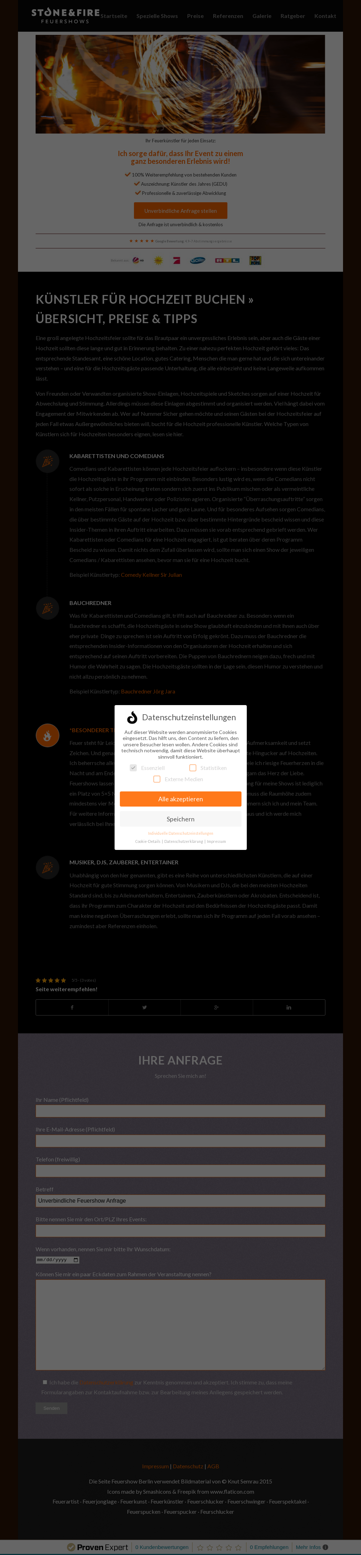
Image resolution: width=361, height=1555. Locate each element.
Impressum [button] (216, 841)
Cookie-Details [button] (148, 841)
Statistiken (208, 767)
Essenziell (147, 767)
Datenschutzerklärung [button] (184, 841)
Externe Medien (178, 779)
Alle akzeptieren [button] (180, 799)
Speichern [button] (181, 819)
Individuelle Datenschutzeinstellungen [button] (180, 833)
